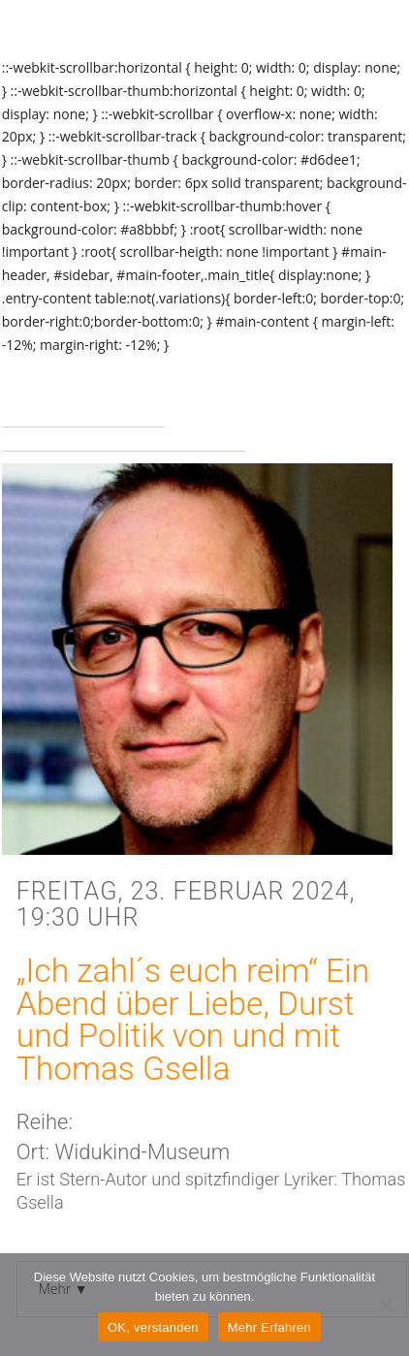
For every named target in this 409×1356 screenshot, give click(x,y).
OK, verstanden (153, 1327)
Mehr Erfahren (269, 1327)
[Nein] (384, 1304)
